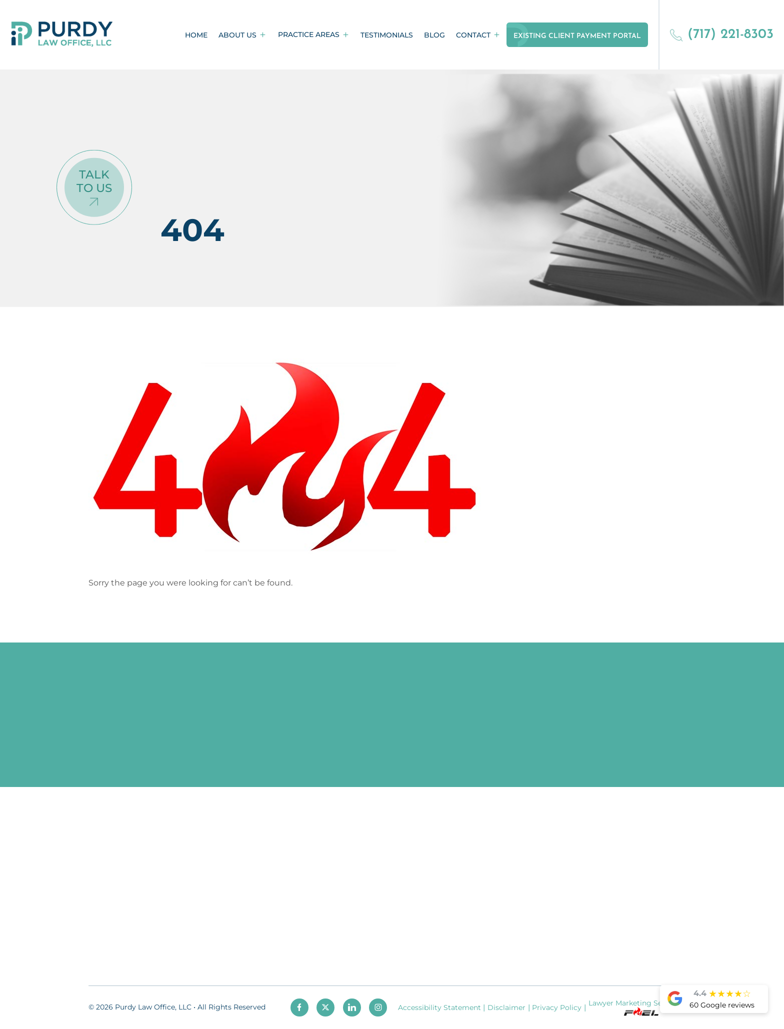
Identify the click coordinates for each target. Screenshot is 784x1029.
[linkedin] (352, 1007)
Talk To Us (94, 181)
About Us (237, 35)
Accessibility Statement (439, 1007)
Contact (473, 35)
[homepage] (62, 35)
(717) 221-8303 (722, 35)
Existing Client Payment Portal (577, 36)
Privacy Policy (557, 1007)
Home (196, 35)
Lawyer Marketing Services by (640, 1007)
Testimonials (386, 35)
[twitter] (325, 1007)
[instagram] (378, 1007)
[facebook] (299, 1007)
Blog (434, 35)
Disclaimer (507, 1007)
